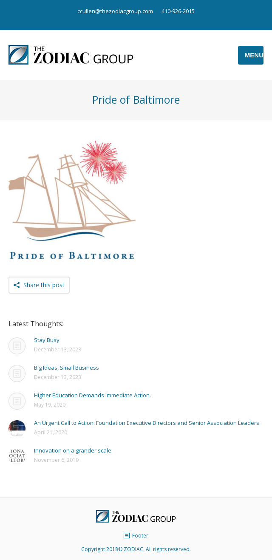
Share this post (44, 285)
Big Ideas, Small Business (66, 367)
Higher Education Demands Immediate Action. (92, 395)
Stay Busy (47, 340)
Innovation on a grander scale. (73, 450)
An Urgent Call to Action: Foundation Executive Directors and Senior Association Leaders (146, 423)
